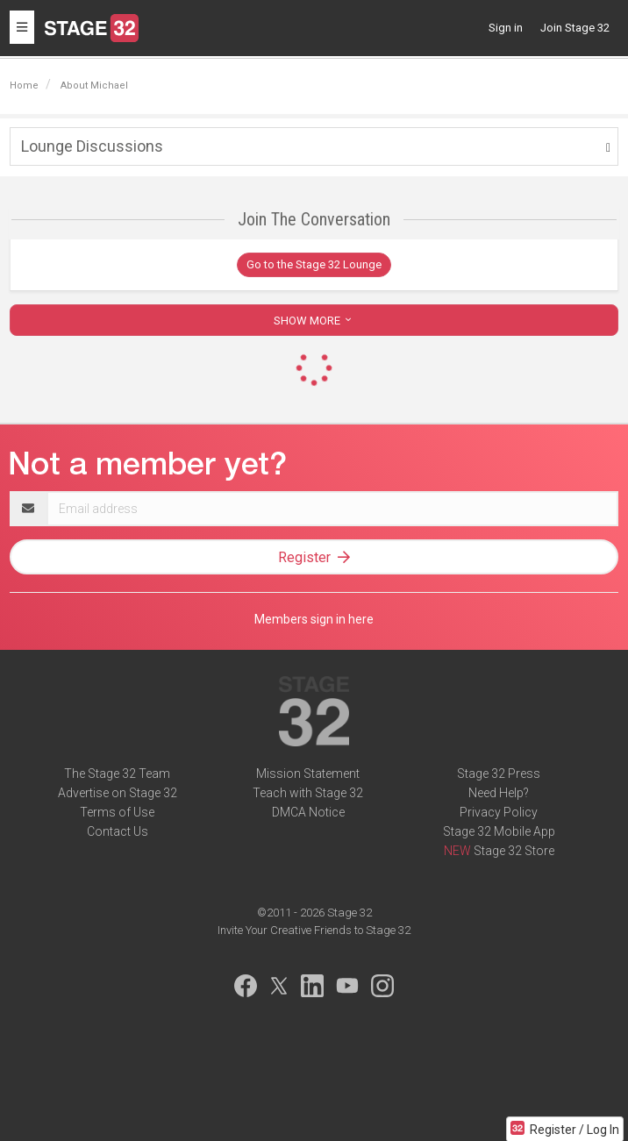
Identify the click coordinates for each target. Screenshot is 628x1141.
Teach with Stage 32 (308, 793)
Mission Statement (308, 774)
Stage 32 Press (498, 774)
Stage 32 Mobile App (499, 831)
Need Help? (498, 793)
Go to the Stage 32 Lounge (314, 264)
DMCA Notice (308, 812)
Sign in (506, 27)
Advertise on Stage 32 (117, 793)
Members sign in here (314, 619)
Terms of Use (117, 812)
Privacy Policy (499, 812)
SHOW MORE (314, 320)
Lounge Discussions (92, 146)
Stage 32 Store (514, 851)
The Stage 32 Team (117, 774)
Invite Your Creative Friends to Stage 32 (314, 930)
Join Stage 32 (575, 27)
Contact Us (117, 831)
